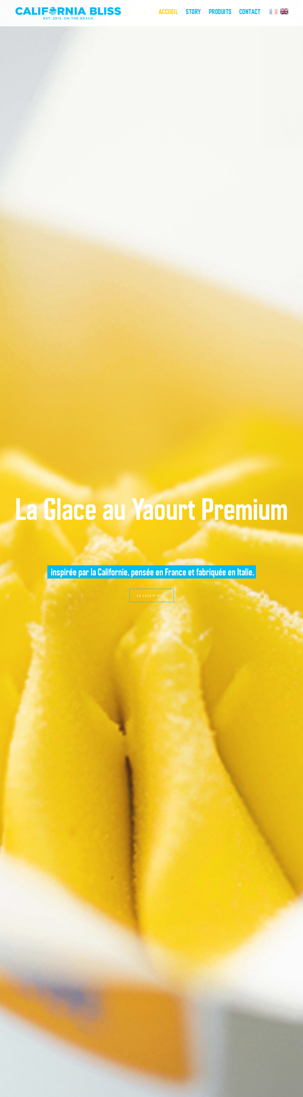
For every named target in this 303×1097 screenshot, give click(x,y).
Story (193, 11)
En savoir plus (151, 595)
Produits (220, 11)
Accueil (168, 11)
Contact (250, 11)
